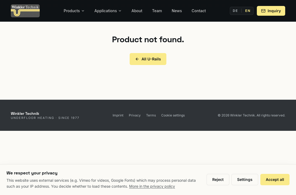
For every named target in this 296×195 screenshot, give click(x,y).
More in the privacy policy (152, 186)
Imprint (118, 115)
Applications (108, 10)
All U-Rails (148, 59)
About (137, 10)
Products (74, 10)
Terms (151, 115)
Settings (245, 179)
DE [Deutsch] (235, 11)
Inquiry (271, 10)
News (177, 10)
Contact (199, 10)
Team (157, 10)
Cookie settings (173, 115)
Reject (218, 179)
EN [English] (248, 11)
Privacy (135, 115)
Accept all (275, 179)
